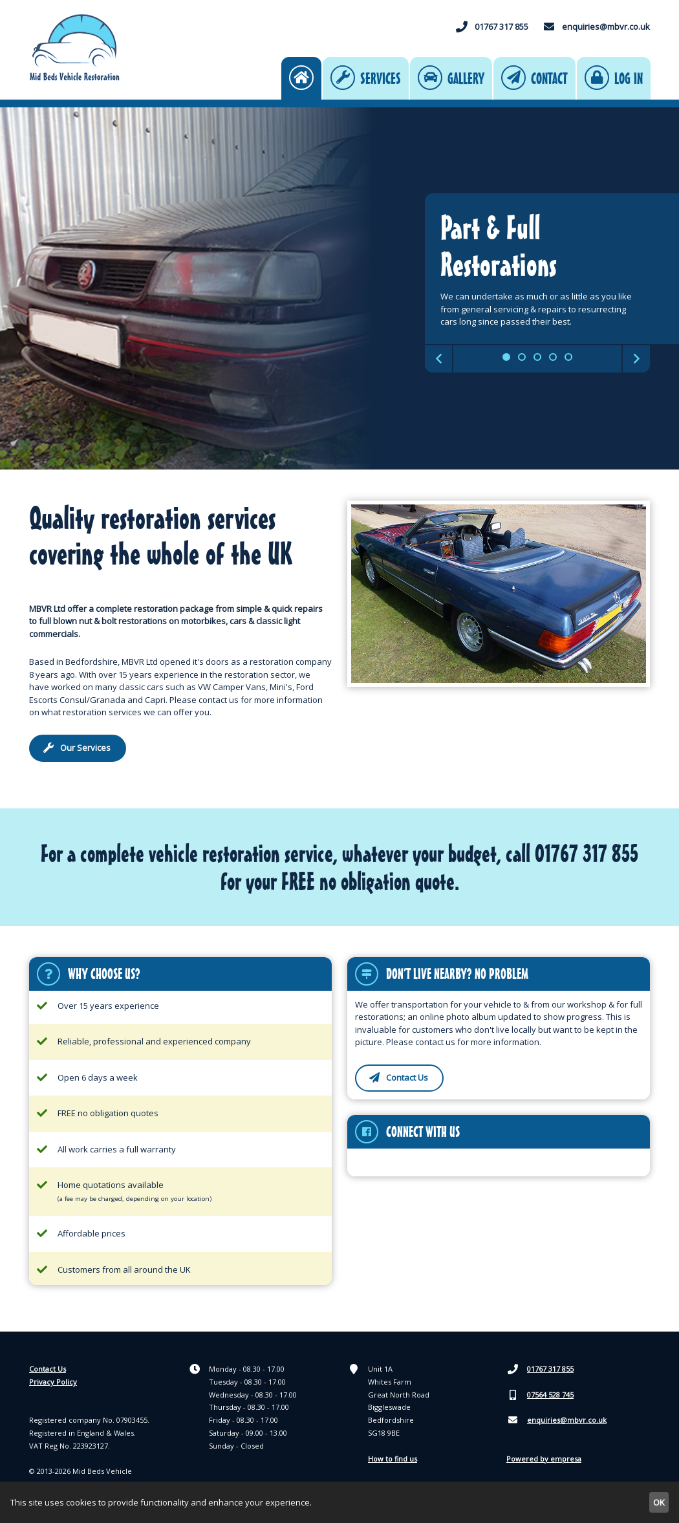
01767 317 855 (491, 28)
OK (659, 1502)
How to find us (392, 1460)
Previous (438, 360)
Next (636, 360)
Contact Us (47, 1370)
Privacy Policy (53, 1383)
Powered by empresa (543, 1460)
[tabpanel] (339, 290)
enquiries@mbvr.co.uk (596, 28)
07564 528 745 (541, 1396)
